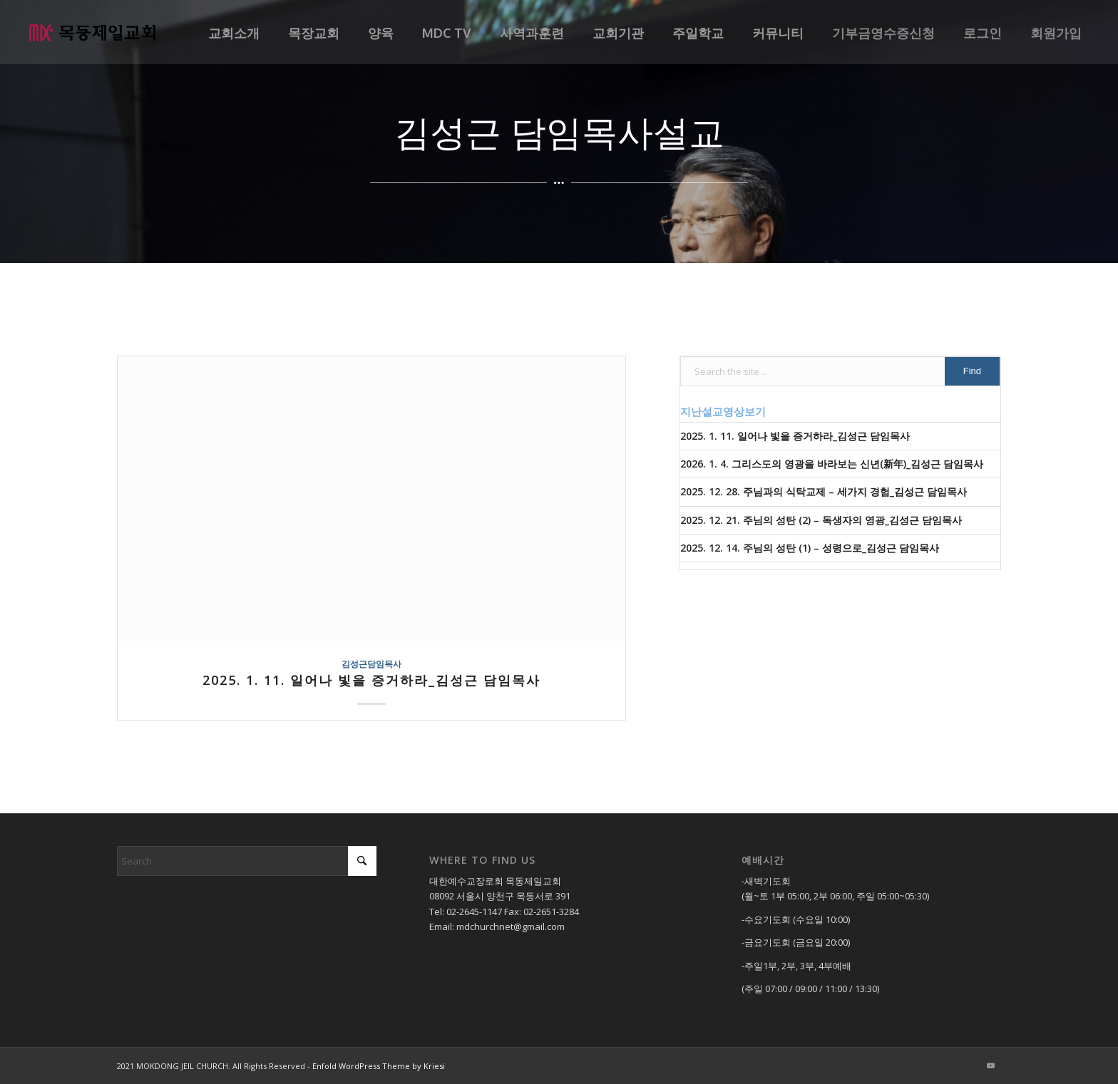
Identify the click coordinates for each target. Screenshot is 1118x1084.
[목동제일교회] (92, 32)
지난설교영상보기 (723, 411)
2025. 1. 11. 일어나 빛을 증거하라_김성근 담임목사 (371, 679)
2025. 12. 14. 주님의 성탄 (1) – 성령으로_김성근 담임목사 (809, 547)
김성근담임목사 (371, 663)
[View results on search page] (972, 371)
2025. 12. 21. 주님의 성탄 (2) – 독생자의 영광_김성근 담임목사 (821, 520)
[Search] (246, 861)
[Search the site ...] (840, 371)
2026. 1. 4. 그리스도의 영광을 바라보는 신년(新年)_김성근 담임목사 (831, 463)
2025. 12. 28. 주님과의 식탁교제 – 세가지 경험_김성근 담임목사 (823, 491)
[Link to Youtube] (990, 1065)
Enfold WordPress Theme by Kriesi (378, 1065)
